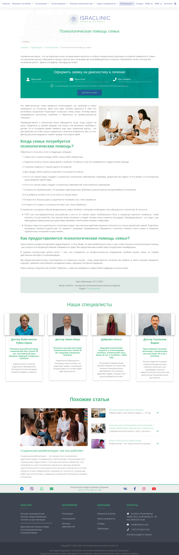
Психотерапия (59, 4)
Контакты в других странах (139, 535)
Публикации (126, 4)
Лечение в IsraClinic (23, 4)
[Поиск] (175, 4)
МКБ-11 (158, 4)
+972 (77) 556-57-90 (89, 491)
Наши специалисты (108, 4)
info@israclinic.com (139, 525)
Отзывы (139, 4)
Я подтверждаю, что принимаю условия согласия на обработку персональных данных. (91, 87)
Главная (6, 4)
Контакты (168, 4)
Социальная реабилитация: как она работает (52, 451)
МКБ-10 (149, 4)
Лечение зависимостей (83, 4)
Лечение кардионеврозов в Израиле (126, 410)
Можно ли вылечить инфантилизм (125, 441)
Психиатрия (42, 4)
